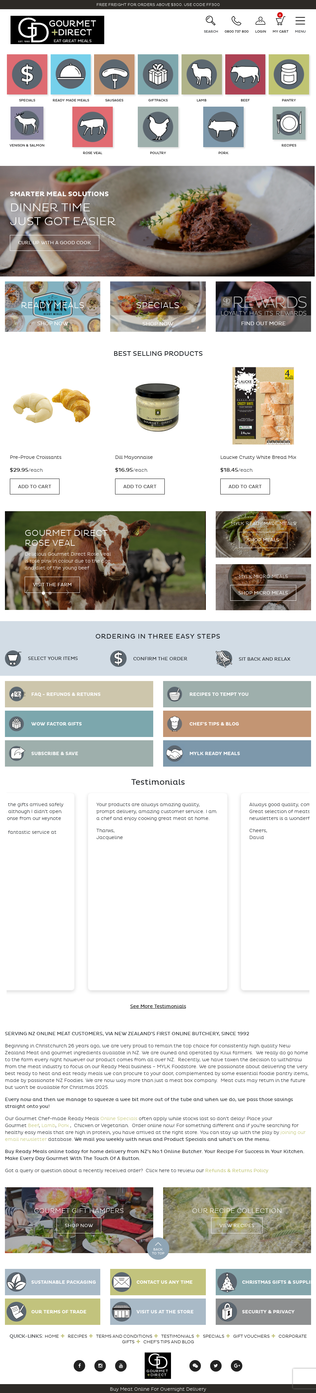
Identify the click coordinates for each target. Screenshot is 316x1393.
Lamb (48, 1125)
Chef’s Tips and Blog (168, 1341)
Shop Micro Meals (263, 593)
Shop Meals (263, 540)
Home (52, 1336)
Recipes (77, 1336)
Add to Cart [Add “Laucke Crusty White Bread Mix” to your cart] (245, 486)
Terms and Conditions (124, 1336)
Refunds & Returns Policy (236, 1170)
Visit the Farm (52, 585)
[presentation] (27, 591)
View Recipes (237, 1225)
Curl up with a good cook (54, 243)
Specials (213, 1336)
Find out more (263, 323)
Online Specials (118, 1118)
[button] (43, 593)
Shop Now (52, 323)
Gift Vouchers (251, 1336)
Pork (63, 1125)
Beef (33, 1125)
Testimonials (177, 1336)
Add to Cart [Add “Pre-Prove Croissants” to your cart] (34, 486)
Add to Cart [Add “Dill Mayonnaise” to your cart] (140, 486)
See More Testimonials (158, 1006)
